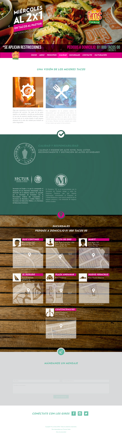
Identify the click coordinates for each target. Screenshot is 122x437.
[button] (9, 26)
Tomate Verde (66, 430)
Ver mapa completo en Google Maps (28, 270)
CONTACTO (87, 55)
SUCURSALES (74, 55)
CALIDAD (63, 55)
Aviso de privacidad (61, 433)
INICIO (34, 55)
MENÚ (41, 55)
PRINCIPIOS (51, 55)
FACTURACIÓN (100, 55)
